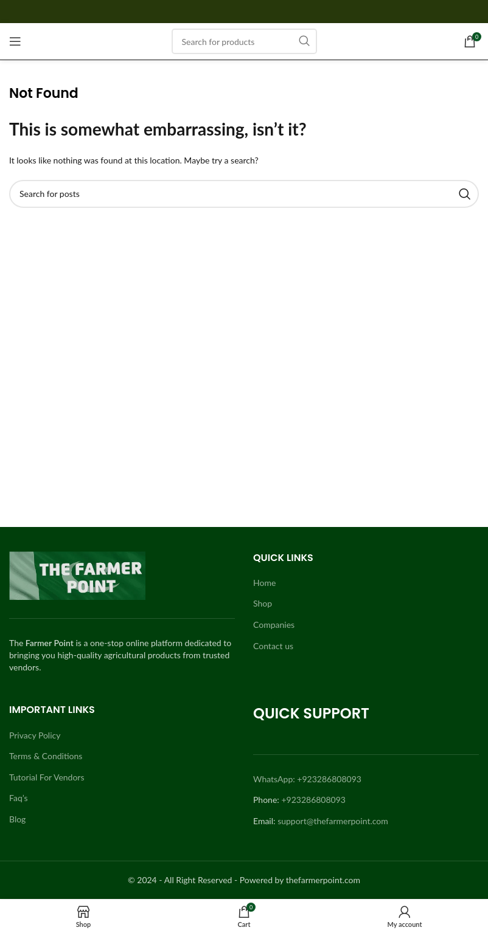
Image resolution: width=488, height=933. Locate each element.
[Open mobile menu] (15, 41)
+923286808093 (313, 799)
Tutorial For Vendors (47, 777)
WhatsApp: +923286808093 (307, 779)
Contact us (273, 646)
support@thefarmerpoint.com (332, 821)
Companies (274, 624)
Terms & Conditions (45, 756)
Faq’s (18, 798)
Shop (262, 603)
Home (264, 582)
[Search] (244, 41)
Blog (17, 819)
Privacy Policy (34, 735)
